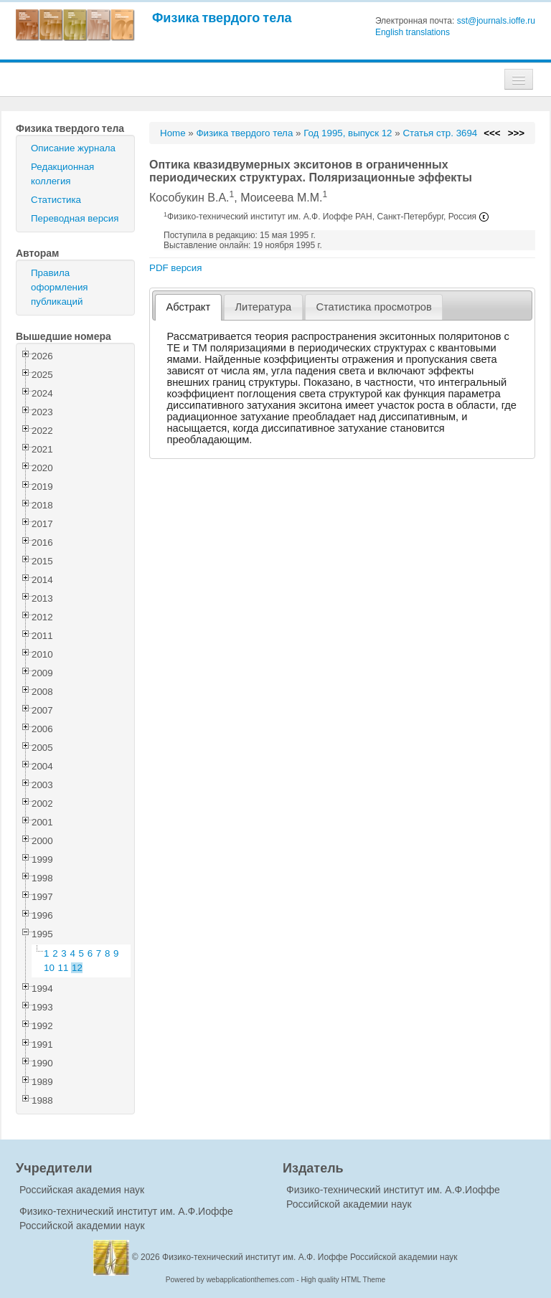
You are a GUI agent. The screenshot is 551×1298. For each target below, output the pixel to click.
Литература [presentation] (263, 307)
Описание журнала (73, 148)
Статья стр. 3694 (439, 133)
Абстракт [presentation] (188, 307)
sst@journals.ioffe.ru (496, 21)
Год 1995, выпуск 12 (347, 133)
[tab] (188, 307)
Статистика (56, 199)
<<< (492, 133)
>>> (516, 133)
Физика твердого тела (222, 17)
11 (63, 967)
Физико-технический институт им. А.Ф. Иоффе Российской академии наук (310, 1257)
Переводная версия (74, 218)
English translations (412, 32)
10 (49, 967)
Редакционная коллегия (62, 173)
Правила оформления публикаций (59, 287)
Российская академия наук (81, 1189)
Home (173, 133)
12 (77, 967)
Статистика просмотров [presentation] (373, 307)
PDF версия (175, 267)
